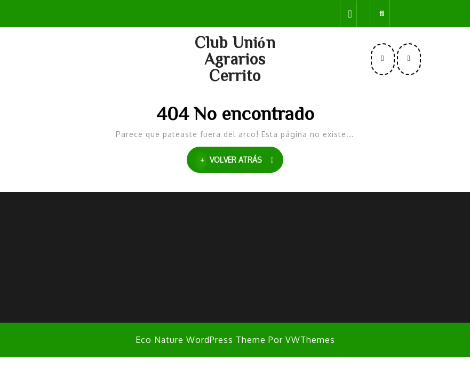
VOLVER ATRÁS (238, 160)
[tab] (348, 14)
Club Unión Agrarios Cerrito (235, 58)
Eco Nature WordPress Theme (201, 339)
